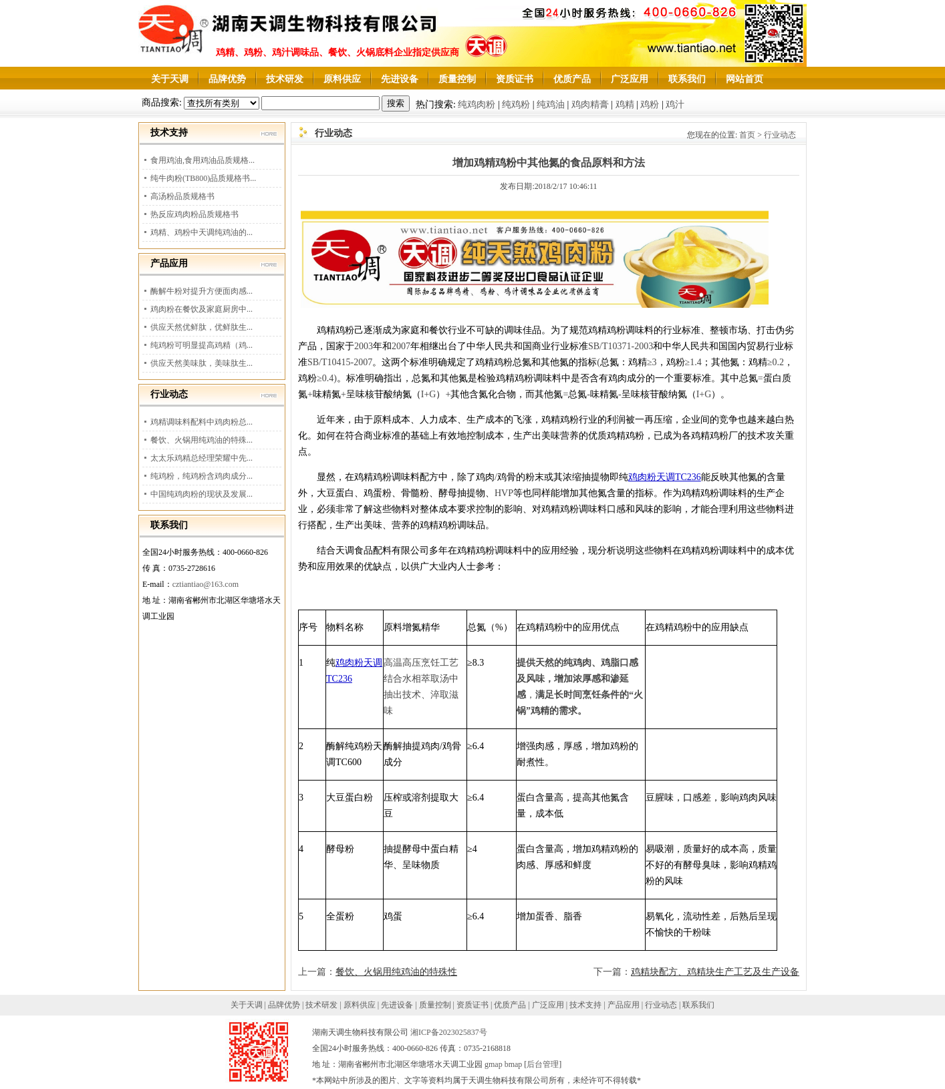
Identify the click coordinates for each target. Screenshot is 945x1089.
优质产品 (572, 79)
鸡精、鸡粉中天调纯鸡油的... (201, 232)
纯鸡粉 (516, 104)
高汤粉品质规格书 (182, 196)
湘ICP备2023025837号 (448, 1032)
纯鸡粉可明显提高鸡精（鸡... (201, 345)
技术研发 (284, 79)
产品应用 (624, 1005)
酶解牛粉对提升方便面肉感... (201, 291)
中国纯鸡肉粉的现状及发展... (201, 494)
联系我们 (687, 79)
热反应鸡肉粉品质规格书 (194, 214)
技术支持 (585, 1005)
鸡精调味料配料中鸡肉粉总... (201, 422)
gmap (494, 1064)
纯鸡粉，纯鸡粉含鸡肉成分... (201, 476)
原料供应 (342, 79)
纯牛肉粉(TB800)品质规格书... (203, 178)
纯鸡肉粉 (476, 104)
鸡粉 (649, 104)
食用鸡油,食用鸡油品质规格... (202, 160)
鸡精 (625, 104)
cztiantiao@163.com (205, 584)
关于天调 (169, 79)
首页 (747, 135)
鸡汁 (675, 104)
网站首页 (744, 79)
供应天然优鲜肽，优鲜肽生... (201, 327)
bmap (514, 1064)
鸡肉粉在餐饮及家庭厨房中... (201, 309)
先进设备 (399, 79)
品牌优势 (227, 79)
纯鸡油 (551, 104)
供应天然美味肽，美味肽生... (201, 363)
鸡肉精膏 (590, 104)
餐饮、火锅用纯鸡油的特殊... (201, 440)
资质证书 (514, 79)
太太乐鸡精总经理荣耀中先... (201, 458)
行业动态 (780, 135)
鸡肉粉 (642, 477)
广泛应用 (629, 79)
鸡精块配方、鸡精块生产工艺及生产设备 (715, 972)
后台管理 (543, 1064)
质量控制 (457, 79)
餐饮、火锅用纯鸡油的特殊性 (396, 972)
